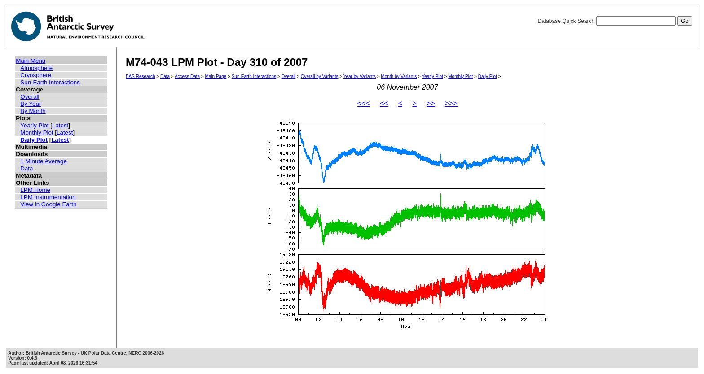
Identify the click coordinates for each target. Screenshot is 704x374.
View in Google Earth (48, 204)
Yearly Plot (34, 125)
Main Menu (30, 60)
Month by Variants (399, 76)
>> (431, 103)
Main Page (215, 76)
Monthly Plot (36, 132)
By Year (30, 103)
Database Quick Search (614, 21)
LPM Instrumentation (47, 197)
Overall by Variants (320, 76)
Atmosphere (36, 68)
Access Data (187, 76)
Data (26, 168)
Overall (29, 96)
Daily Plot (34, 139)
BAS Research (140, 76)
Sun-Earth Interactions (50, 82)
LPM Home (35, 190)
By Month (32, 111)
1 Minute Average (43, 161)
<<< (363, 103)
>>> (451, 103)
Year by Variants (359, 76)
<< (384, 103)
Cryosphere (35, 75)
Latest (60, 125)
